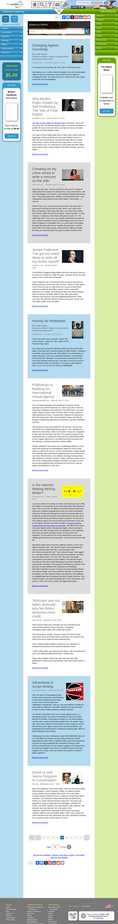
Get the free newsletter (42, 855)
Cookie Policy (10, 917)
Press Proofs (101, 40)
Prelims (99, 36)
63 (81, 837)
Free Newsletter (11, 909)
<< (32, 837)
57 (53, 837)
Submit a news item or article (63, 855)
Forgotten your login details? (11, 24)
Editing (4, 44)
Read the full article (40, 84)
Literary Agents (7, 49)
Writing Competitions (34, 911)
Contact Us (9, 913)
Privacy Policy (10, 920)
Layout (99, 28)
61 (71, 837)
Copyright (5, 40)
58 (58, 837)
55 (44, 837)
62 (76, 837)
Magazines (5, 36)
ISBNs (98, 32)
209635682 (99, 918)
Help (7, 911)
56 (48, 837)
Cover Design (101, 44)
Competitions (6, 32)
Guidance (5, 28)
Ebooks (99, 48)
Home (8, 907)
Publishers (5, 53)
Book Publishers (32, 922)
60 (67, 837)
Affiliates (9, 915)
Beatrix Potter (60, 123)
